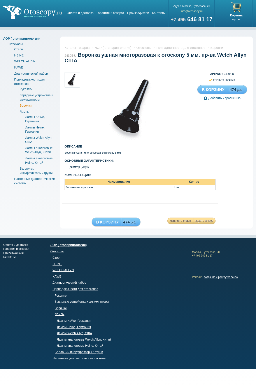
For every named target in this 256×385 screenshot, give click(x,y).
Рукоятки (26, 89)
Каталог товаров (77, 47)
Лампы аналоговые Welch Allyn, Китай (84, 339)
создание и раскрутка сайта (221, 277)
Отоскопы (16, 44)
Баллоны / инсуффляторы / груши (79, 352)
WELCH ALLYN (24, 61)
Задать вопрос (204, 220)
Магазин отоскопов (32, 12)
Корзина (236, 15)
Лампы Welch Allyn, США (74, 333)
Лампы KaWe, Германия (74, 320)
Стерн (18, 49)
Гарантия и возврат (110, 13)
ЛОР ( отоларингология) (21, 38)
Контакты (158, 13)
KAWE (18, 67)
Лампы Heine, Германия (74, 327)
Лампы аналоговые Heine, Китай (80, 345)
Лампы (24, 111)
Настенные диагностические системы (79, 358)
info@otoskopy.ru (192, 11)
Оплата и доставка (80, 13)
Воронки (26, 105)
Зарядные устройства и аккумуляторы (82, 301)
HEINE (19, 55)
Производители (138, 13)
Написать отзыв (180, 220)
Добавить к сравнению (222, 98)
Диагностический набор (31, 73)
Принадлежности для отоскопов (180, 47)
